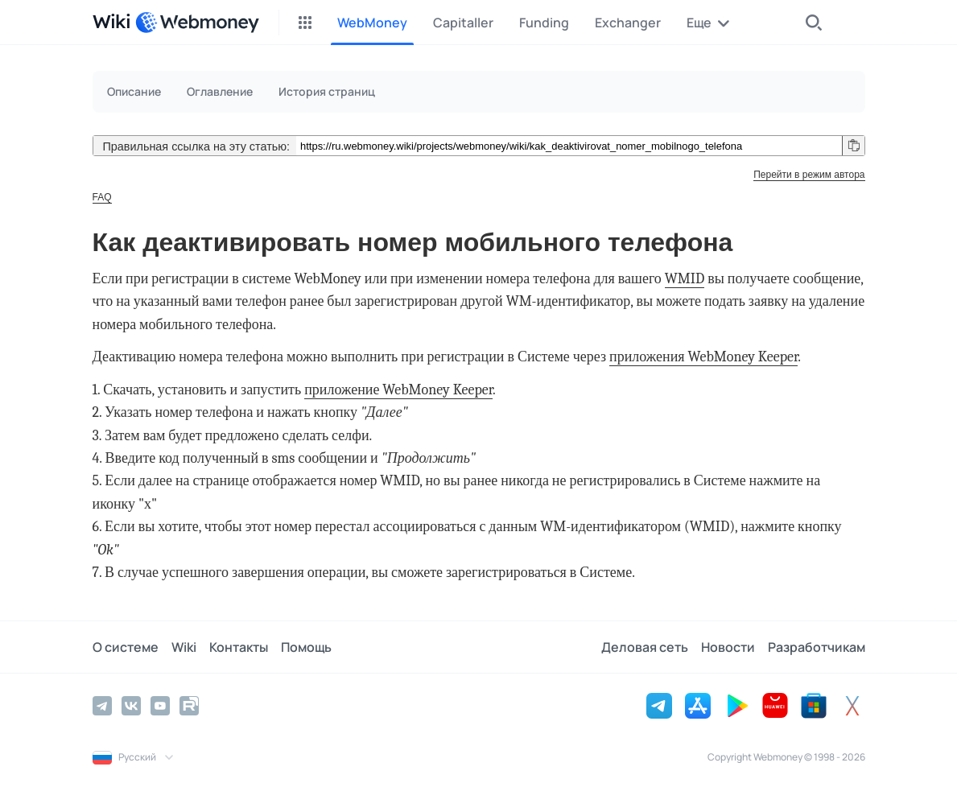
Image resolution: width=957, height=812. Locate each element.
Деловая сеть (644, 647)
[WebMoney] (197, 22)
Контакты (238, 647)
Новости (728, 647)
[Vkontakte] (131, 705)
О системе (126, 647)
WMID (684, 278)
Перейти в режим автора (808, 174)
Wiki (183, 647)
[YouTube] (160, 705)
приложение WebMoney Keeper (398, 389)
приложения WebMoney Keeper (703, 356)
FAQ (102, 197)
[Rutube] (189, 705)
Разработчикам (816, 647)
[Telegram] (102, 705)
